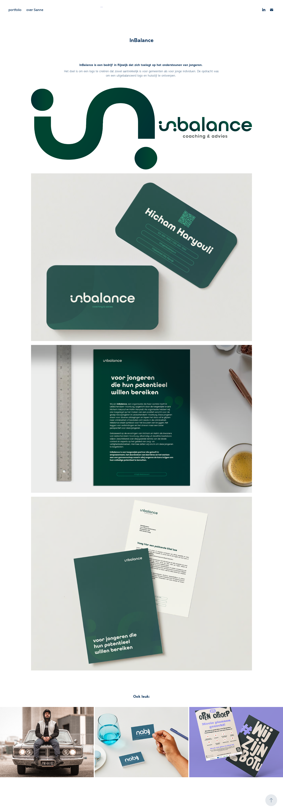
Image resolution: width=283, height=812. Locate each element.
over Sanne (34, 10)
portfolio (14, 10)
